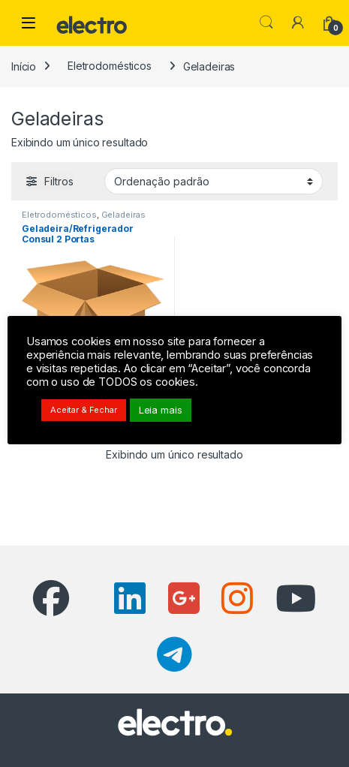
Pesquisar (266, 22)
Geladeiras (123, 214)
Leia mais (160, 410)
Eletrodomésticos (110, 65)
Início (23, 65)
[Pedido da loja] (213, 181)
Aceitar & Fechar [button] (83, 410)
